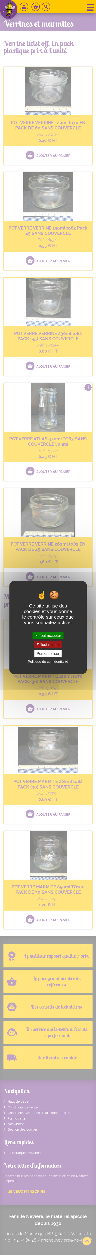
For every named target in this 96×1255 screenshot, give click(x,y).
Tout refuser (48, 644)
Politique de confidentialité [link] (48, 661)
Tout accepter (48, 635)
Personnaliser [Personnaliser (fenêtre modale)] (48, 654)
